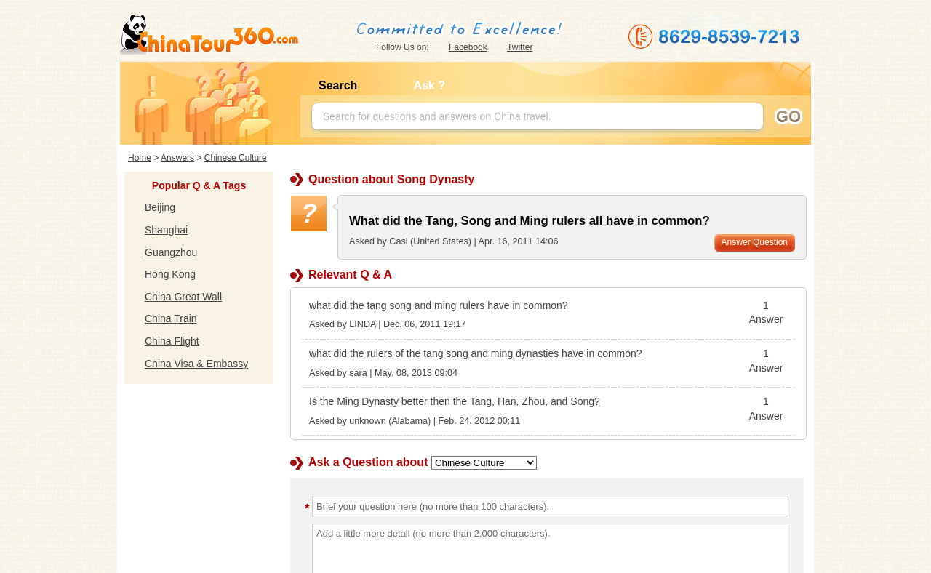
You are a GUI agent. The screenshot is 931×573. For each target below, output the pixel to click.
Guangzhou (171, 252)
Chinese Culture (235, 158)
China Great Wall (183, 296)
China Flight (172, 341)
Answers (177, 158)
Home (139, 158)
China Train (171, 318)
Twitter (519, 47)
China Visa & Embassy (196, 363)
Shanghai (166, 230)
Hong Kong (170, 274)
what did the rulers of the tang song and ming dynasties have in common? (475, 353)
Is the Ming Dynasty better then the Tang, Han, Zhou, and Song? (454, 401)
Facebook (468, 47)
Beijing (160, 207)
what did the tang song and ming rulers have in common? (438, 305)
